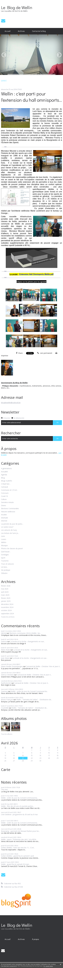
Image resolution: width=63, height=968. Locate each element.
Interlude (4, 518)
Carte (5, 769)
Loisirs (3, 539)
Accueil (7, 31)
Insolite (4, 515)
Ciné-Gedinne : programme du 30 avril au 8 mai (19, 814)
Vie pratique (5, 570)
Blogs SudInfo (6, 481)
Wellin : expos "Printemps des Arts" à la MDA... (19, 839)
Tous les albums (6, 734)
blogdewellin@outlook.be (11, 402)
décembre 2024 (7, 604)
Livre (3, 536)
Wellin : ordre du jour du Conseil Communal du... (29, 691)
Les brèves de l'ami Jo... (10, 533)
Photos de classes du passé (12, 549)
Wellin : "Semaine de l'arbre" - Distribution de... (34, 699)
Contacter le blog (39, 31)
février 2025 (5, 598)
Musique (4, 546)
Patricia (4, 641)
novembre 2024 (7, 607)
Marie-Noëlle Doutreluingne (12, 666)
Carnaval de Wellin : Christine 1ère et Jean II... (43, 666)
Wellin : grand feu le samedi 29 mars (15, 864)
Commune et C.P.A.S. (9, 490)
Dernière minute (7, 502)
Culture (4, 499)
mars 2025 (5, 595)
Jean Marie (5, 658)
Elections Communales (10, 509)
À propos (35, 939)
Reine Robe (5, 650)
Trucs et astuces (7, 564)
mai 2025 (4, 589)
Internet (4, 521)
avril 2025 (5, 592)
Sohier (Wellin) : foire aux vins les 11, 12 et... (18, 847)
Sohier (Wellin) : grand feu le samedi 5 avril (17, 856)
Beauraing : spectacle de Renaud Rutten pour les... (20, 831)
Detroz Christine (7, 675)
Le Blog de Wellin (16, 7)
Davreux (4, 691)
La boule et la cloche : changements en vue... (27, 641)
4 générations (6, 469)
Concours (5, 493)
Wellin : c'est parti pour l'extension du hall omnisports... (31, 96)
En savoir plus (48, 966)
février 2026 (5, 586)
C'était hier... (5, 484)
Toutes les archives (7, 617)
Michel (3, 633)
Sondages (5, 555)
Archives (21, 31)
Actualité (4, 472)
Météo (3, 542)
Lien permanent (44, 353)
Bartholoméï (6, 683)
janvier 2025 (6, 601)
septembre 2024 (7, 614)
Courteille (4, 708)
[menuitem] (7, 31)
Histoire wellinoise (8, 512)
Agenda (4, 475)
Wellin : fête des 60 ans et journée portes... (17, 806)
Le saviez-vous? (7, 527)
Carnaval (4, 487)
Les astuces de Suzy (9, 530)
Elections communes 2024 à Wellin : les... (25, 633)
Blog (3, 478)
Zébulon (4, 573)
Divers (3, 506)
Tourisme (5, 561)
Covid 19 (4, 496)
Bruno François (7, 699)
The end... (5, 789)
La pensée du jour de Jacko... (12, 524)
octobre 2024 (6, 610)
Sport (3, 558)
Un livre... (4, 567)
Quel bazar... (6, 552)
